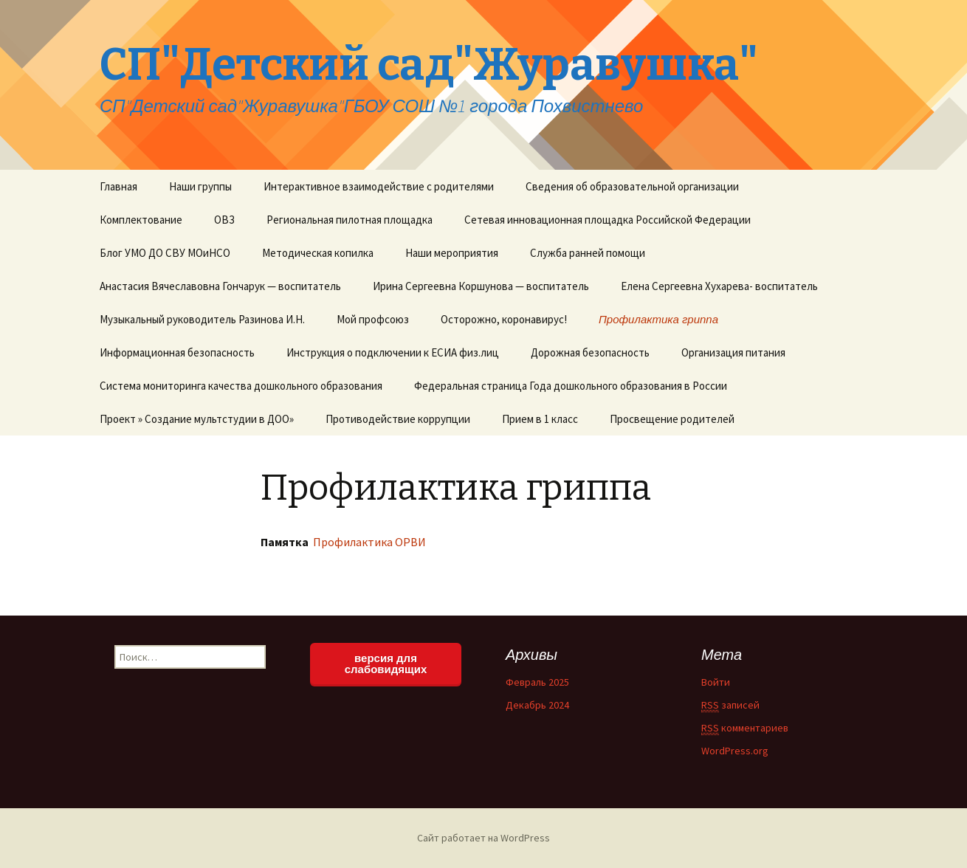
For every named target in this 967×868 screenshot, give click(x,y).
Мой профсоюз (373, 319)
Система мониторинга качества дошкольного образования (241, 386)
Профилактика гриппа (658, 319)
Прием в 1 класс (540, 419)
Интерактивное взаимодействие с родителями (379, 186)
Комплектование (141, 220)
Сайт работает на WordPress (483, 837)
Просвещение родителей (672, 419)
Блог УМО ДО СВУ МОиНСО (165, 253)
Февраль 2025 (537, 682)
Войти (715, 682)
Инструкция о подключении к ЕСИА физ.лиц (392, 352)
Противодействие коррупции (398, 419)
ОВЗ (224, 220)
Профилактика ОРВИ (368, 541)
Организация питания (733, 352)
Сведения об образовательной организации (632, 186)
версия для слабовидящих (386, 663)
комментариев (744, 728)
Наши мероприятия (451, 253)
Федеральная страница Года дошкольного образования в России (570, 386)
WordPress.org (734, 750)
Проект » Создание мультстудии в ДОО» (197, 419)
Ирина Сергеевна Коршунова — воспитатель (481, 286)
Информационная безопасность (177, 352)
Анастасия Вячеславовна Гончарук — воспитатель (220, 286)
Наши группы (200, 186)
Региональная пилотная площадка (349, 220)
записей (730, 705)
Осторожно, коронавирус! (504, 319)
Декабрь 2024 (537, 705)
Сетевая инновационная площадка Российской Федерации (607, 220)
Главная (118, 186)
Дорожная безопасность (590, 352)
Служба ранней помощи (587, 253)
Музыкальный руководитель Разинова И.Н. (202, 319)
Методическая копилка (318, 253)
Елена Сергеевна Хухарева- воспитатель (719, 286)
